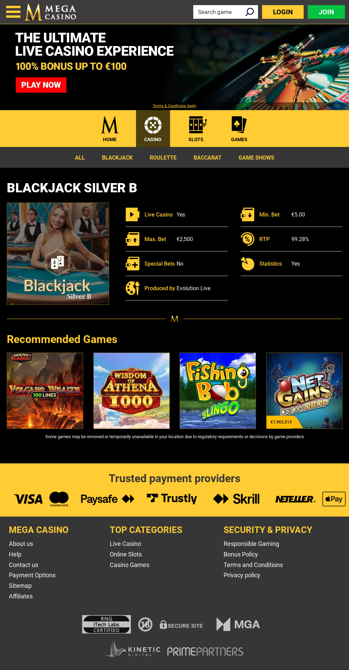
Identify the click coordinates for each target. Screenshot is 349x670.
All (80, 157)
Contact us (23, 564)
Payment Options (32, 575)
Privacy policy (242, 575)
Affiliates (21, 596)
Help (15, 554)
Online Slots (126, 554)
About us (21, 543)
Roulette (163, 157)
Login (283, 12)
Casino (153, 139)
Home (110, 139)
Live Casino (125, 543)
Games (239, 139)
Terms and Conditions (253, 564)
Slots (195, 139)
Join (326, 12)
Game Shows (256, 157)
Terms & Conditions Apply (174, 106)
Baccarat (208, 157)
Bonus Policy (241, 554)
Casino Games (129, 564)
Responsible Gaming (251, 543)
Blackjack (117, 157)
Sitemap (20, 585)
